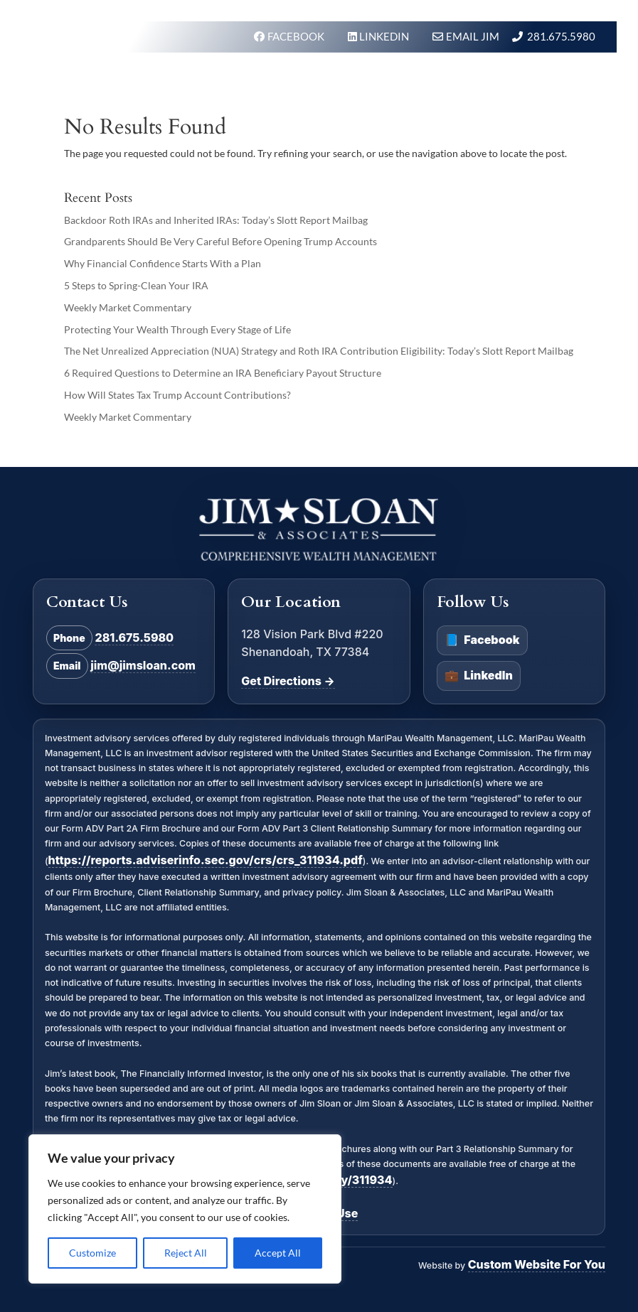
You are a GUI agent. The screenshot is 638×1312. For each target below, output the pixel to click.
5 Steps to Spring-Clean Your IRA (136, 285)
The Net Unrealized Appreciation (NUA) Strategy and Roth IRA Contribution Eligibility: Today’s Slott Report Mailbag (318, 351)
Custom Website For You (536, 1264)
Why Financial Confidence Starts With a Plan (162, 263)
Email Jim (472, 36)
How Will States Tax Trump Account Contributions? (177, 395)
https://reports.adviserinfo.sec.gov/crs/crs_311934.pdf (205, 860)
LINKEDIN (385, 36)
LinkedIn (479, 676)
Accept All (278, 1253)
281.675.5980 (561, 36)
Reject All (185, 1253)
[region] (184, 1209)
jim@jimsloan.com (143, 665)
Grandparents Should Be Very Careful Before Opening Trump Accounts (220, 241)
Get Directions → (287, 681)
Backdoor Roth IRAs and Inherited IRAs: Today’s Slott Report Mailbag (216, 220)
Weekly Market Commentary (127, 307)
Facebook (482, 640)
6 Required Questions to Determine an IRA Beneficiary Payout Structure (222, 373)
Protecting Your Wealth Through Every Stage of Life (177, 329)
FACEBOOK (296, 36)
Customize (92, 1253)
